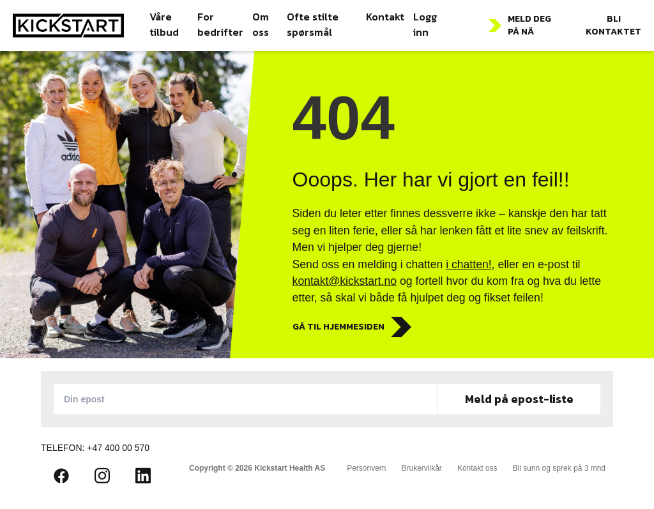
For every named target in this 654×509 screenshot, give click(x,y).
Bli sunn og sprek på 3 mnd (559, 468)
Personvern (366, 468)
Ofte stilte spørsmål (312, 24)
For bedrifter (220, 24)
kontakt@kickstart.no (345, 281)
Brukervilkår (422, 468)
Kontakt (385, 16)
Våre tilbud (164, 24)
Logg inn (425, 24)
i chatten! (468, 264)
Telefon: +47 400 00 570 (95, 448)
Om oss (260, 24)
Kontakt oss (477, 468)
